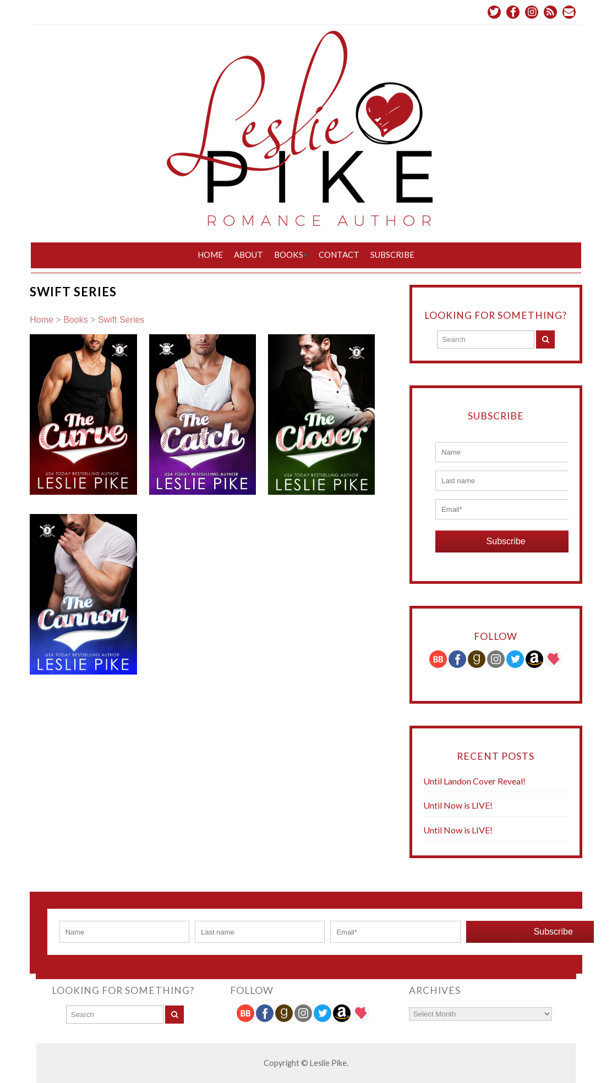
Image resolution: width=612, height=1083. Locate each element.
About (248, 254)
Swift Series (121, 319)
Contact (339, 254)
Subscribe (392, 254)
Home (210, 254)
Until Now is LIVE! (458, 805)
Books (288, 254)
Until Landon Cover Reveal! (474, 781)
